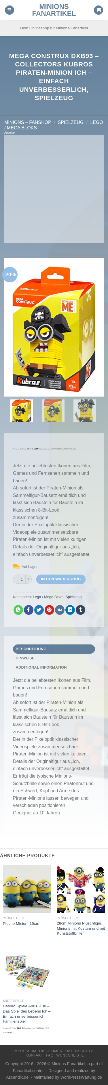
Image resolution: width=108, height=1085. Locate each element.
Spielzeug (71, 122)
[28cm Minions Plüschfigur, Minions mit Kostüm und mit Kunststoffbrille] (81, 889)
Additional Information (41, 667)
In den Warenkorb (61, 579)
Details (72, 449)
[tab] (54, 649)
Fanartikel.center (28, 1070)
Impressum (25, 1051)
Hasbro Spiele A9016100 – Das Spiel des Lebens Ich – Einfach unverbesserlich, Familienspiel (27, 1013)
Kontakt (34, 1055)
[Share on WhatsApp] (18, 610)
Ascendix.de (17, 1077)
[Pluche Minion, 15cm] (27, 889)
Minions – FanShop (27, 122)
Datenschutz (79, 1051)
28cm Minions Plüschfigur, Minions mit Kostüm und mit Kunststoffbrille (81, 928)
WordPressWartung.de (81, 1077)
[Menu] (9, 10)
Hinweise (25, 658)
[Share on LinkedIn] (70, 610)
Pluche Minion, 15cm (21, 923)
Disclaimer (50, 1051)
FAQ (49, 1055)
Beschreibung (31, 649)
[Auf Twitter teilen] (39, 610)
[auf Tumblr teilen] (80, 610)
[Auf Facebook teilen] (28, 610)
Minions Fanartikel (54, 10)
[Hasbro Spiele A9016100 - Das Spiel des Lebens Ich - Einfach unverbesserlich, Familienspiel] (27, 972)
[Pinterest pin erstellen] (49, 610)
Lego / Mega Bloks (48, 597)
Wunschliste (70, 1055)
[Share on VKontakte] (60, 610)
